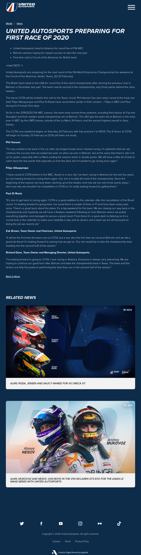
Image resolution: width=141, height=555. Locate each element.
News (20, 23)
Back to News (13, 276)
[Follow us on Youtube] (61, 523)
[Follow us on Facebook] (41, 523)
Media (9, 23)
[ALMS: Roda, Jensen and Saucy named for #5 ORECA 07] (70, 347)
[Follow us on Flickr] (99, 523)
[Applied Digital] (70, 552)
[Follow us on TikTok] (119, 523)
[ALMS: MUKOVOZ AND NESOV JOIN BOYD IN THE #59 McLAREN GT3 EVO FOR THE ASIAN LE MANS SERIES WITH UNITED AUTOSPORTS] (70, 444)
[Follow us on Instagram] (80, 523)
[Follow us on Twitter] (22, 523)
